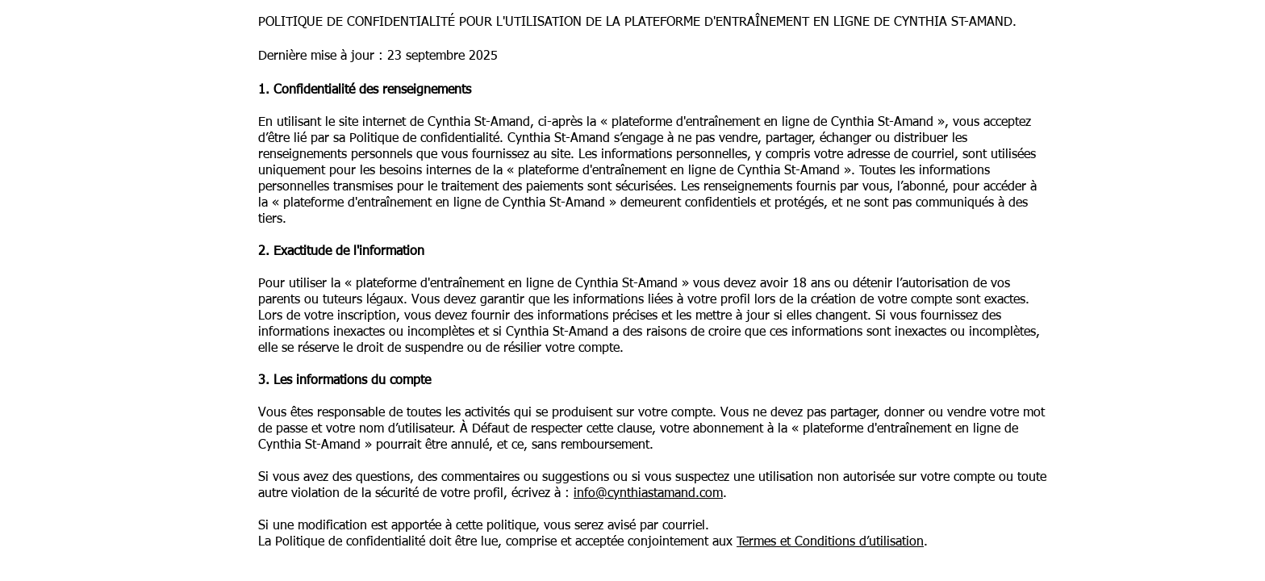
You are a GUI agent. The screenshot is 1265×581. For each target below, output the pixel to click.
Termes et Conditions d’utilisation (830, 542)
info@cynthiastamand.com (648, 493)
